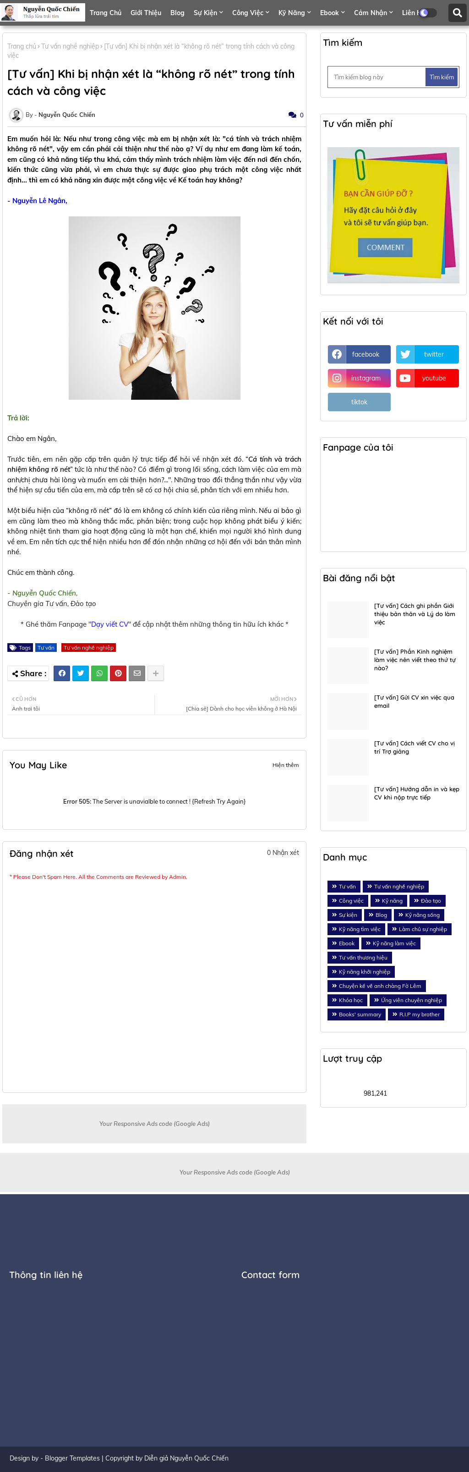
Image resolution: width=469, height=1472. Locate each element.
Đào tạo (431, 900)
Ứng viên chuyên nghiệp (411, 1000)
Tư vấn (46, 647)
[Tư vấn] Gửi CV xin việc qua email (414, 701)
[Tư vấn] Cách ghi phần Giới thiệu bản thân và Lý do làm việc (414, 614)
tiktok (359, 402)
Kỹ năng (291, 13)
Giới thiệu (146, 13)
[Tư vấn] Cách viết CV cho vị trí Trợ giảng (414, 747)
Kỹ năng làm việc (394, 943)
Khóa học (351, 1000)
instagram (366, 378)
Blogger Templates (72, 1458)
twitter (434, 354)
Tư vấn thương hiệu (363, 957)
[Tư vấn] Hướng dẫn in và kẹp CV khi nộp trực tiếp (416, 793)
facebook (365, 354)
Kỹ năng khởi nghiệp (364, 971)
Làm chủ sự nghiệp (423, 929)
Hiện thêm (286, 764)
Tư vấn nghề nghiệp (70, 46)
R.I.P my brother (419, 1014)
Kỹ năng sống (422, 914)
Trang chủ (105, 13)
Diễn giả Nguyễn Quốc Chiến (186, 1458)
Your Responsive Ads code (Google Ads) (154, 1123)
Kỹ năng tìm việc (360, 929)
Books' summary (360, 1014)
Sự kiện (205, 13)
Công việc (247, 13)
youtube (434, 378)
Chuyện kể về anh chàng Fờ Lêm (380, 985)
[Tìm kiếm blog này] (377, 77)
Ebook (329, 13)
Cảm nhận (370, 13)
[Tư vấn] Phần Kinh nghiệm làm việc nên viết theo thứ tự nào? (415, 660)
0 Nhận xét (283, 853)
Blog (177, 13)
